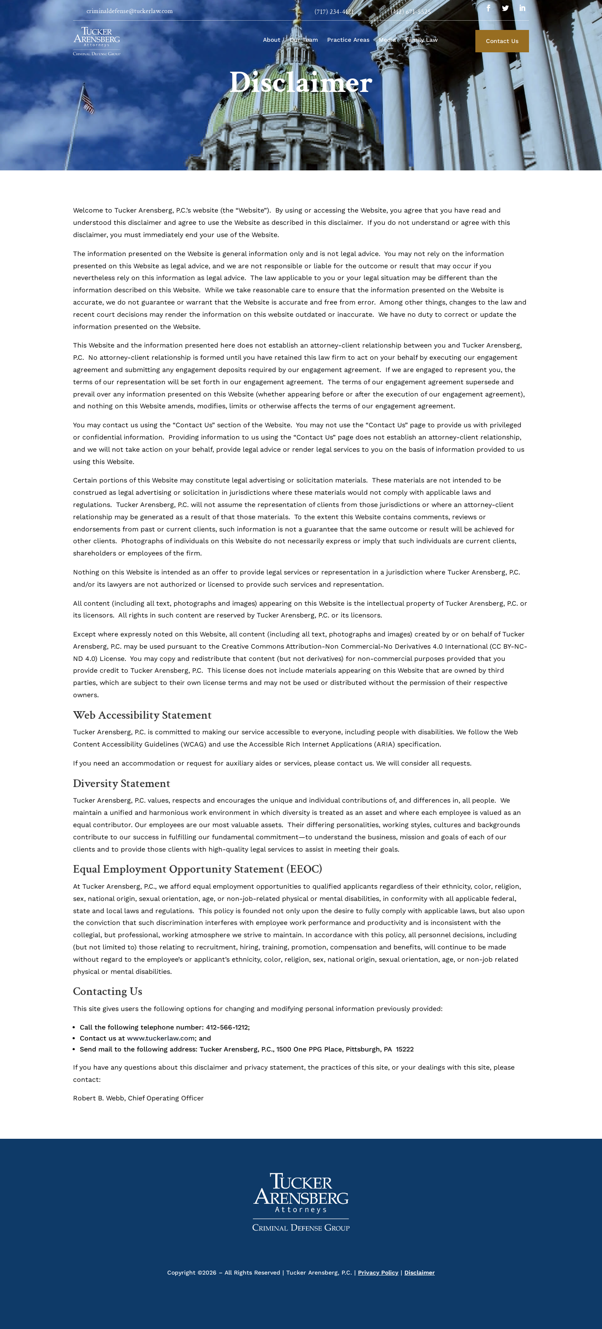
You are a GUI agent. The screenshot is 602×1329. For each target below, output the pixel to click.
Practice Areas (348, 39)
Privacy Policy (378, 1272)
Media (387, 39)
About (271, 39)
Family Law (421, 39)
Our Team (304, 39)
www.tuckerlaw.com (161, 1038)
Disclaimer (419, 1272)
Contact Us (502, 41)
